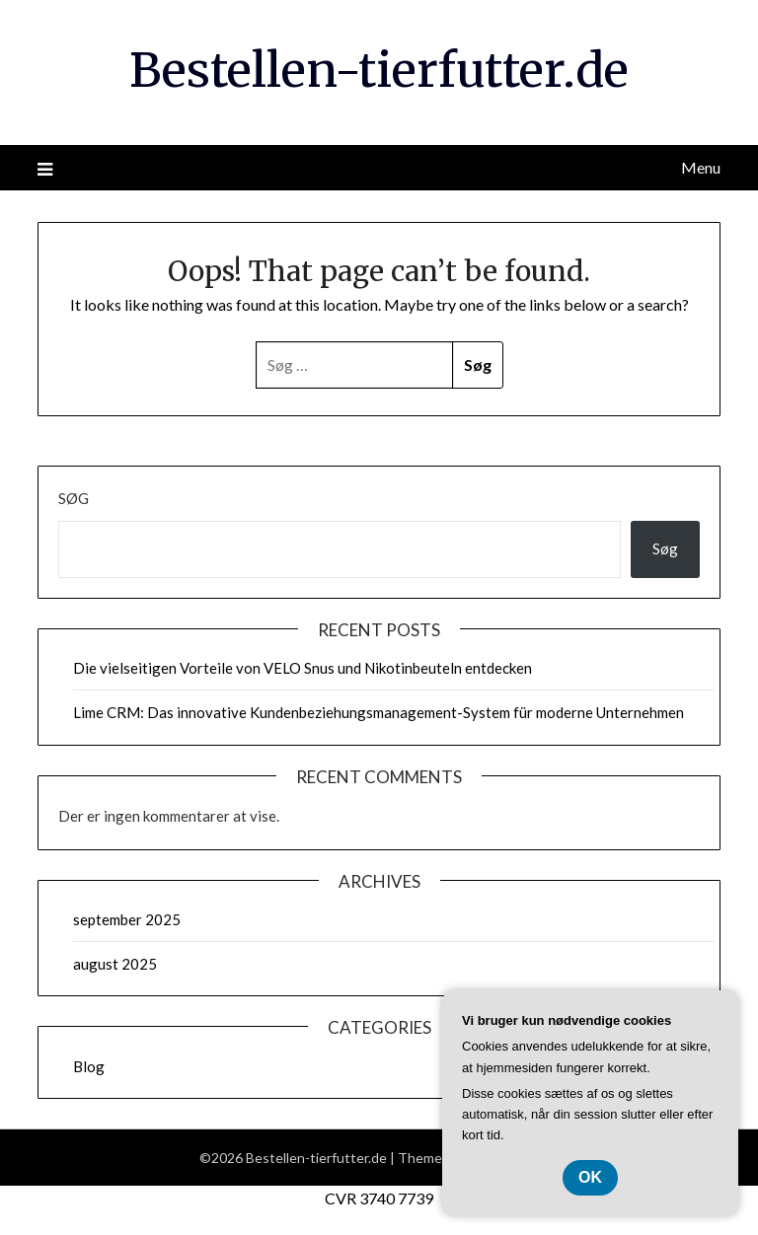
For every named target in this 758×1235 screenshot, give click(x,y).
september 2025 (127, 919)
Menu (700, 167)
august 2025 (115, 964)
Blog (89, 1066)
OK (590, 1177)
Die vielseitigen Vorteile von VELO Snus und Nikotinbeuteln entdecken (302, 668)
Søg (73, 498)
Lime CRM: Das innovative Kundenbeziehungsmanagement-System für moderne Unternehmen (378, 712)
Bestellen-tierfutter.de (379, 70)
